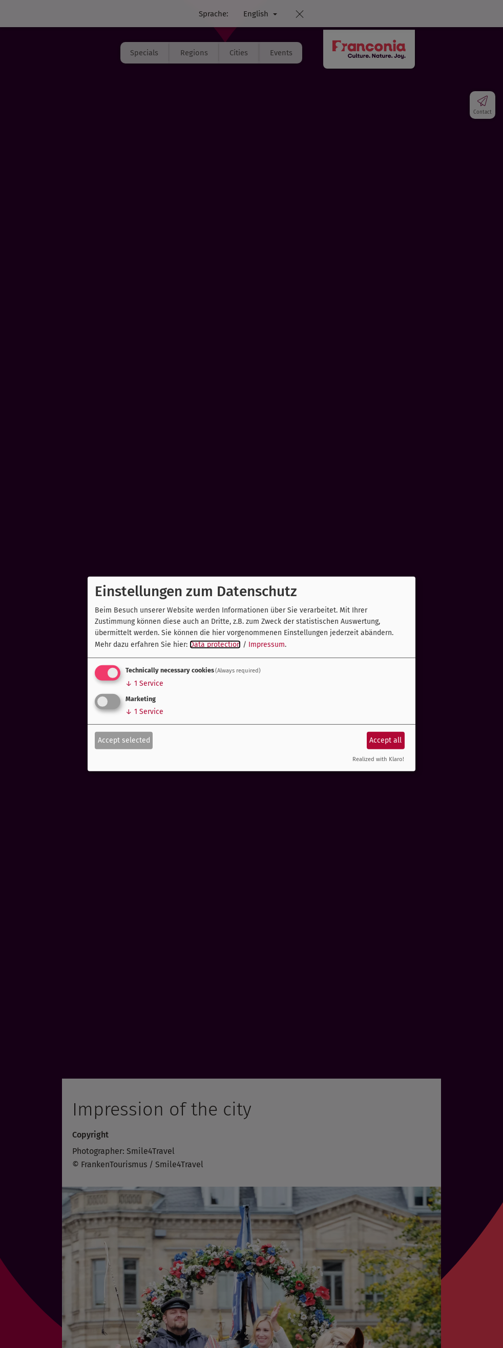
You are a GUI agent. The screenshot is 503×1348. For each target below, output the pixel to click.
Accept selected (124, 739)
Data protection (215, 644)
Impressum (266, 644)
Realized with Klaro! (378, 759)
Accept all (385, 739)
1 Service (144, 683)
